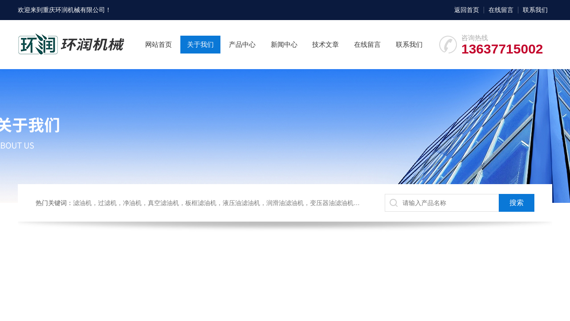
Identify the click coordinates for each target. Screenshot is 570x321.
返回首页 (466, 9)
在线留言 (501, 9)
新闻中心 (284, 44)
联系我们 (535, 9)
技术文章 (325, 44)
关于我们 (200, 44)
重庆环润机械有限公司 (74, 9)
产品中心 (242, 44)
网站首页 (158, 44)
